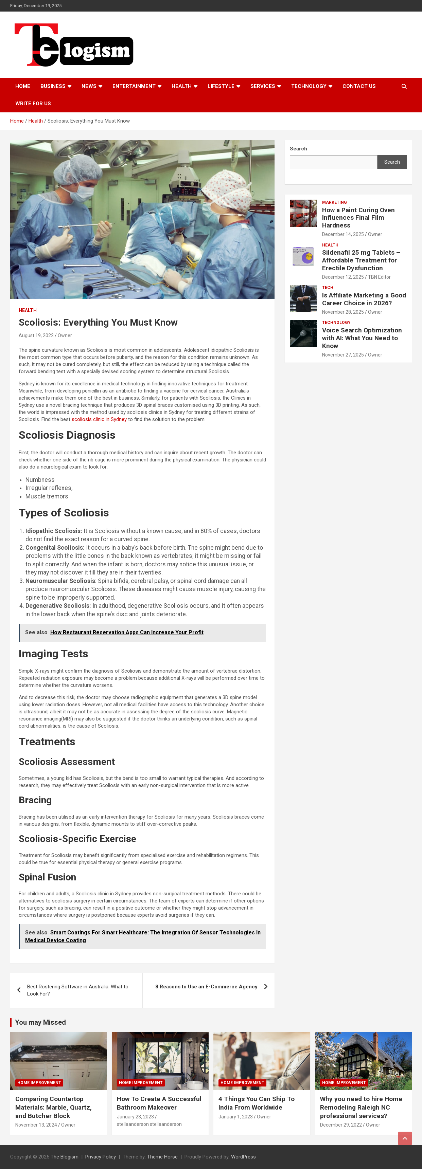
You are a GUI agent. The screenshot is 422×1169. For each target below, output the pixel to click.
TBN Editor (379, 277)
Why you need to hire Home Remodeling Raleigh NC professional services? (361, 1107)
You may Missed (40, 1022)
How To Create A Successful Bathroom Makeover (159, 1103)
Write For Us (33, 104)
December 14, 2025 (343, 234)
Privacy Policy (100, 1157)
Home (22, 86)
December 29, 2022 (341, 1125)
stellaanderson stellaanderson (149, 1124)
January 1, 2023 (235, 1116)
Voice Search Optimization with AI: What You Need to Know (362, 338)
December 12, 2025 (343, 277)
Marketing (334, 202)
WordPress (243, 1157)
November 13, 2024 (36, 1125)
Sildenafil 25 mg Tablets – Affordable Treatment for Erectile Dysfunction (361, 260)
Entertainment (134, 86)
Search (392, 162)
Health (182, 86)
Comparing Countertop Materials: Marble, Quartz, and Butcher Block (53, 1107)
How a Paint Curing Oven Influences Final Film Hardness (358, 218)
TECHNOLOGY (309, 86)
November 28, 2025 (343, 312)
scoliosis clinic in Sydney (99, 419)
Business (53, 86)
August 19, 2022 (36, 335)
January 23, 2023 (135, 1116)
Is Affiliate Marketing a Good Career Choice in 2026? (364, 299)
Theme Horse (162, 1157)
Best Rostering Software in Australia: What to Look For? (77, 990)
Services (262, 86)
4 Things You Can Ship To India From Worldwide (256, 1103)
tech (327, 287)
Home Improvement (39, 1082)
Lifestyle (221, 86)
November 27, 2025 (343, 355)
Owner (65, 335)
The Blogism (64, 1157)
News (89, 86)
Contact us (359, 86)
